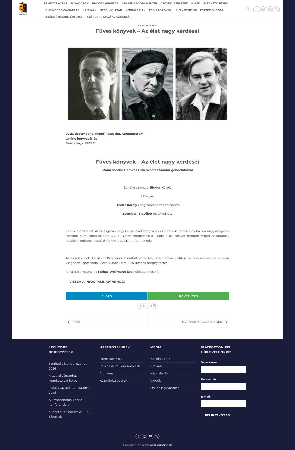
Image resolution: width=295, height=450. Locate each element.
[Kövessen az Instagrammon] (263, 9)
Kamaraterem (147, 25)
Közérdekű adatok (113, 380)
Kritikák (89, 10)
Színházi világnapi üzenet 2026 (68, 366)
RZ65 (73, 321)
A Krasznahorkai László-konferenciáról (66, 402)
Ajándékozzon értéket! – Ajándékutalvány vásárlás (88, 17)
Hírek (195, 3)
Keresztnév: (209, 379)
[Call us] (277, 9)
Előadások (79, 3)
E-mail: (206, 396)
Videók (155, 380)
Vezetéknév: (209, 362)
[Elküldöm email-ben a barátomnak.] (147, 306)
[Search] (248, 9)
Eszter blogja (212, 10)
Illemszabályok (111, 359)
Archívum (107, 373)
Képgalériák (135, 10)
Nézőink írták (111, 10)
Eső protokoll (161, 10)
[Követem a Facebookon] (256, 9)
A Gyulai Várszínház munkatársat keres (63, 378)
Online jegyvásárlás (62, 10)
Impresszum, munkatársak (120, 366)
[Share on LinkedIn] (154, 306)
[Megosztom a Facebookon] (141, 306)
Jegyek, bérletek (174, 3)
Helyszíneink (186, 10)
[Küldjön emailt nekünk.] (270, 9)
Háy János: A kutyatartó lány (204, 321)
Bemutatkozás (55, 3)
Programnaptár (105, 3)
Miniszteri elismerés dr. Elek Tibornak (69, 414)
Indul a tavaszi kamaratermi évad (69, 390)
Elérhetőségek (215, 3)
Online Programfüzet (139, 3)
